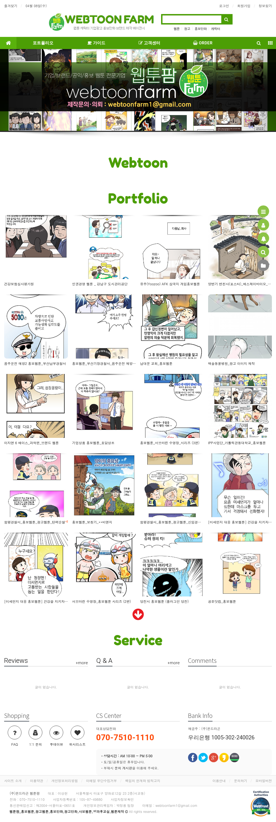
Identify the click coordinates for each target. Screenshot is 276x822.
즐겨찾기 (10, 5)
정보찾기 (265, 5)
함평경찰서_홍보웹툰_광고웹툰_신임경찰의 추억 (172, 522)
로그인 (224, 5)
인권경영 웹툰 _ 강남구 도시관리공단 (100, 283)
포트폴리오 (43, 42)
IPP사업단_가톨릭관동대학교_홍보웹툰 (237, 442)
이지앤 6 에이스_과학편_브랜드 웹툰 (31, 442)
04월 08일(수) (36, 5)
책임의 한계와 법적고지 (142, 780)
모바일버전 (263, 780)
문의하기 (240, 780)
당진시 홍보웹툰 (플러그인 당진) (164, 601)
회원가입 (243, 5)
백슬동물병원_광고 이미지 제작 (231, 363)
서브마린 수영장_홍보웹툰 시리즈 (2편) (101, 601)
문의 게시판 (123, 768)
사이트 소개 (13, 780)
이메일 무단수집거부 (101, 780)
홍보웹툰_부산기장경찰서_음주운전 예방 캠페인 (104, 363)
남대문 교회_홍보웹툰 (156, 363)
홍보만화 (201, 28)
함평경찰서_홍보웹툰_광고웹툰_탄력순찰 (36, 521)
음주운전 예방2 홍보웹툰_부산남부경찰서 (35, 363)
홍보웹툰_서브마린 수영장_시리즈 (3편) (170, 442)
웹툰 (176, 28)
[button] (21, 90)
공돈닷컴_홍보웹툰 (222, 601)
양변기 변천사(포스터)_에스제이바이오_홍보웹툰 (240, 283)
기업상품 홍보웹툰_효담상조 (93, 442)
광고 (187, 28)
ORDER (202, 42)
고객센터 (149, 42)
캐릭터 (215, 28)
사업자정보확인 (122, 799)
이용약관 (36, 780)
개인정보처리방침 (64, 780)
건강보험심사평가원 (19, 283)
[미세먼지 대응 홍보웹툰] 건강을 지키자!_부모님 (240, 522)
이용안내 (219, 780)
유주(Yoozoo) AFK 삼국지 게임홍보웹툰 (170, 283)
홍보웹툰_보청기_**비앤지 (92, 522)
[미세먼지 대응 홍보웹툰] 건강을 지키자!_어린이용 (36, 601)
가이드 (96, 42)
